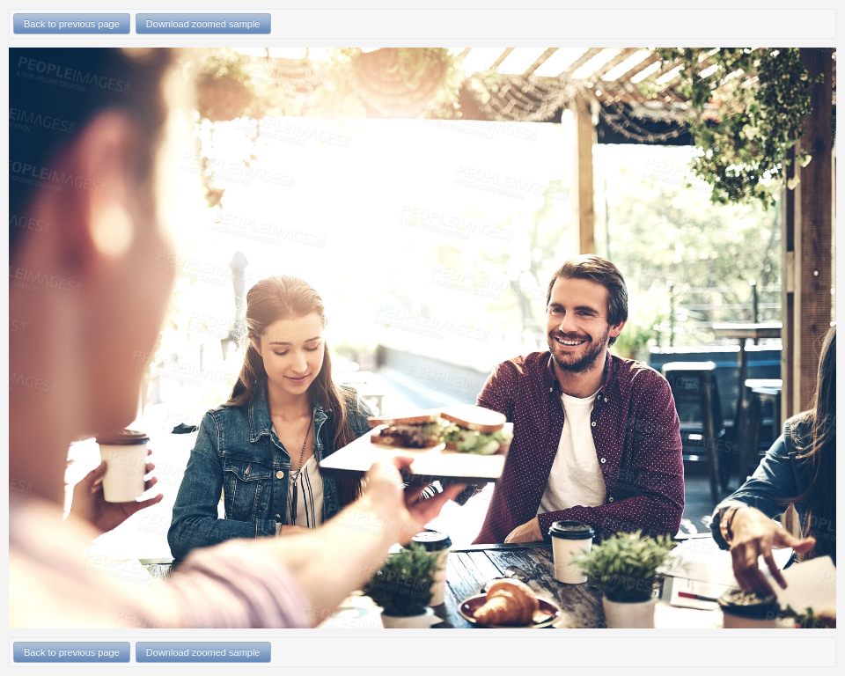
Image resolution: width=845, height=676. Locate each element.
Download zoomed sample (203, 23)
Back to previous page (72, 23)
